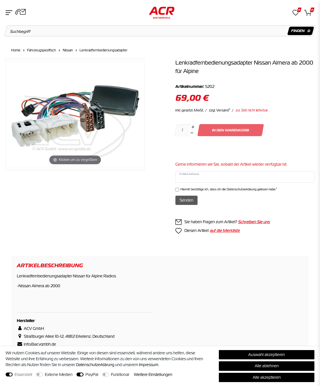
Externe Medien (59, 374)
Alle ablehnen (267, 365)
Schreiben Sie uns (254, 221)
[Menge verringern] (192, 133)
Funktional (120, 374)
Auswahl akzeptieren (266, 354)
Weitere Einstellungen (153, 374)
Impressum (148, 364)
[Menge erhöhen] (193, 127)
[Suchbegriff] (160, 30)
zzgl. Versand (219, 110)
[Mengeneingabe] (182, 130)
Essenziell (23, 374)
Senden (186, 200)
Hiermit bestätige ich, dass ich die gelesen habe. (228, 189)
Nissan (68, 50)
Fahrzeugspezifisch (41, 50)
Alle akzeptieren (267, 377)
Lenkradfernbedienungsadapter (103, 50)
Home (15, 50)
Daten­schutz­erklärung (95, 364)
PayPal (91, 374)
